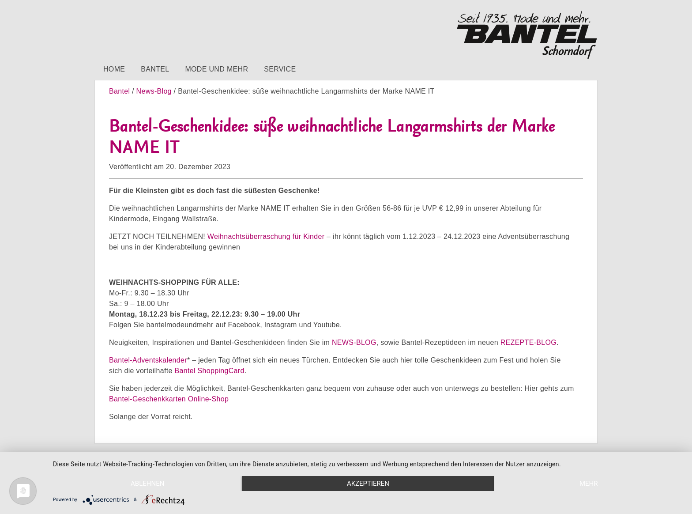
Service (280, 69)
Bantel (155, 69)
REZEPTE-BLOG (528, 342)
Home (114, 69)
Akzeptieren (368, 484)
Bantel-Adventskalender (148, 360)
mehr (588, 484)
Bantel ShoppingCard (209, 370)
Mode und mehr (216, 69)
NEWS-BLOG (354, 342)
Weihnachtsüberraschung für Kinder (266, 236)
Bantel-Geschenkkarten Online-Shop (169, 399)
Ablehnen (147, 484)
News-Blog (154, 91)
